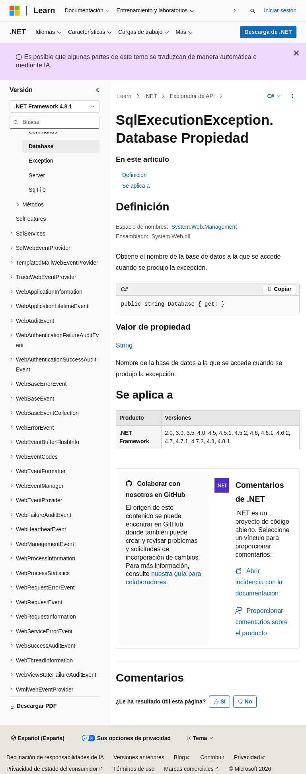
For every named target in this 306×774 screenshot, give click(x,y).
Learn (124, 96)
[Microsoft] (15, 11)
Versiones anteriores (138, 757)
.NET (150, 96)
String (124, 345)
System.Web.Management (204, 227)
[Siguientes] (235, 10)
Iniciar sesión (280, 10)
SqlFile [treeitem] (37, 190)
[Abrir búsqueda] (253, 11)
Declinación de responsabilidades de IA (55, 757)
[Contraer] (97, 90)
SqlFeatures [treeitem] (31, 219)
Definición (134, 175)
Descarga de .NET (268, 32)
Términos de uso (133, 769)
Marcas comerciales (188, 769)
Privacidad (247, 757)
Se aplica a (136, 186)
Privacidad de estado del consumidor (52, 769)
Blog (179, 757)
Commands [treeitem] (43, 131)
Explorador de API (192, 96)
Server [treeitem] (37, 175)
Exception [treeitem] (41, 160)
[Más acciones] (293, 96)
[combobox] (54, 106)
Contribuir (212, 757)
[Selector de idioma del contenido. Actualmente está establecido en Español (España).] (37, 738)
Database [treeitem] (41, 146)
